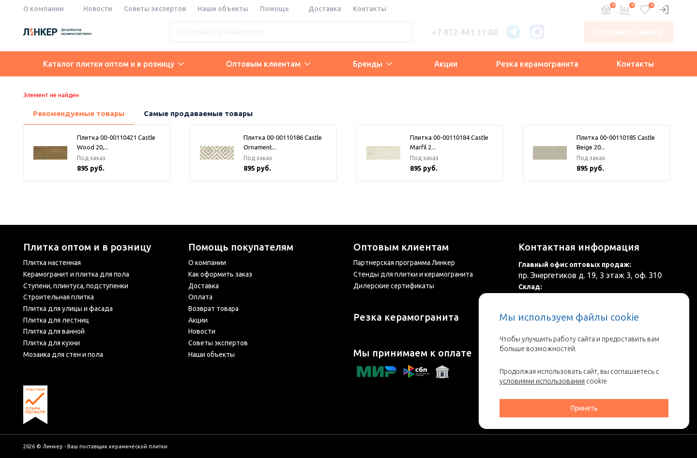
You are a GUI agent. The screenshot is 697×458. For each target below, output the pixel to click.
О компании (43, 9)
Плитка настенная (52, 262)
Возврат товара (213, 308)
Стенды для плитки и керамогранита (413, 274)
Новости (97, 9)
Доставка (324, 9)
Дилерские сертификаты (393, 286)
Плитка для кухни (51, 343)
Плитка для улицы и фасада (68, 308)
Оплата (200, 297)
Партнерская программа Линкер (404, 262)
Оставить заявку (628, 32)
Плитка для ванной (54, 331)
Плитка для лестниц (56, 320)
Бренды (372, 63)
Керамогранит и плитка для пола (76, 274)
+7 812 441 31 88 (465, 32)
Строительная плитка (58, 297)
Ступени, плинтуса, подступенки (75, 286)
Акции (445, 63)
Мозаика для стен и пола (63, 354)
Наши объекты (222, 9)
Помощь (274, 9)
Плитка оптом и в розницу (87, 247)
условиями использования (542, 381)
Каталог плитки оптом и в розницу (113, 63)
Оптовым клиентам (268, 63)
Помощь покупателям (240, 247)
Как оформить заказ (220, 274)
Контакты (369, 9)
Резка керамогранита (537, 63)
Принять (584, 408)
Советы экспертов (155, 9)
